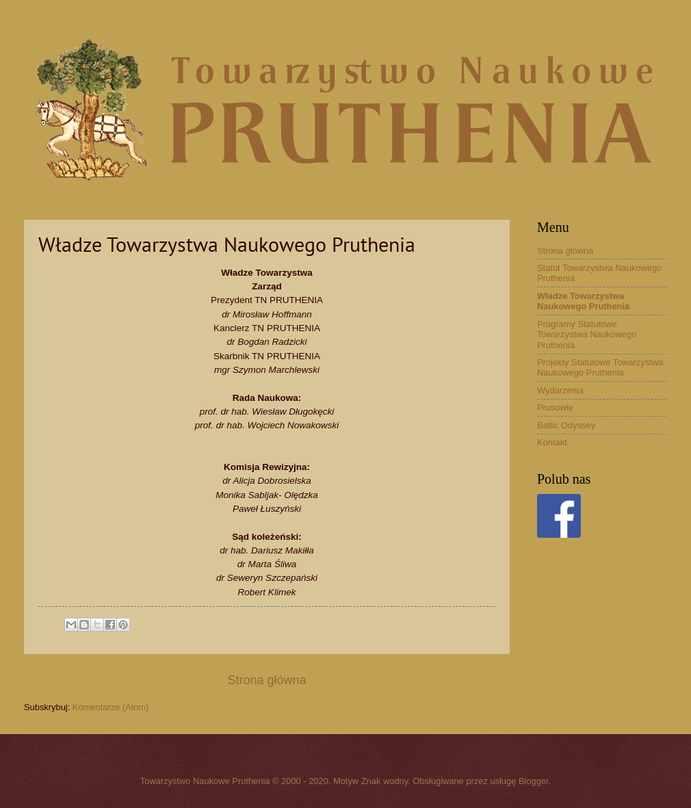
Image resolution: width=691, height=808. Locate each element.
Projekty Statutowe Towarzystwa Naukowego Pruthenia (600, 367)
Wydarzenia (560, 390)
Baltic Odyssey (566, 425)
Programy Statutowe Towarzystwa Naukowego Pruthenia (586, 334)
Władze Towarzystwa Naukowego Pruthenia (583, 301)
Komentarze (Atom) (111, 707)
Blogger (534, 781)
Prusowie (555, 407)
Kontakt (552, 442)
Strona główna (266, 680)
